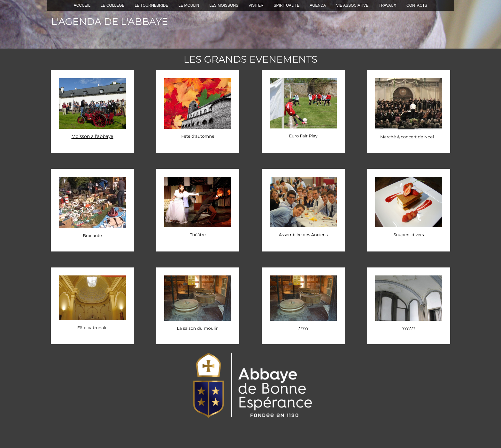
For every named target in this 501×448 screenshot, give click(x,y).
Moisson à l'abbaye (92, 136)
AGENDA (318, 5)
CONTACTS (416, 5)
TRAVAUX (387, 5)
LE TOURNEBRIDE (151, 5)
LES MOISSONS (223, 5)
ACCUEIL (82, 5)
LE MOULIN (189, 5)
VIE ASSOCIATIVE (352, 5)
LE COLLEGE (113, 5)
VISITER (256, 5)
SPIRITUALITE (287, 5)
